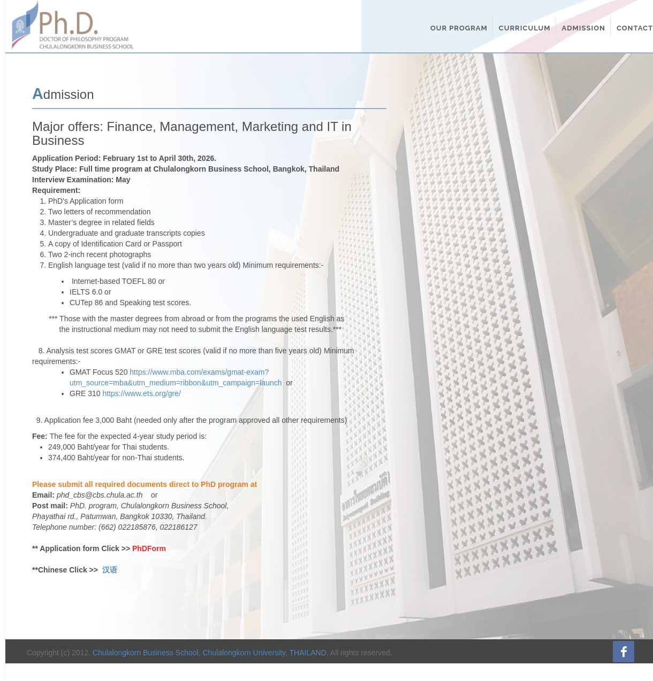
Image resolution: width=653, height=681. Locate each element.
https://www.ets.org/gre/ (141, 393)
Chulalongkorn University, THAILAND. (265, 652)
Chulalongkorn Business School (146, 652)
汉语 (109, 570)
